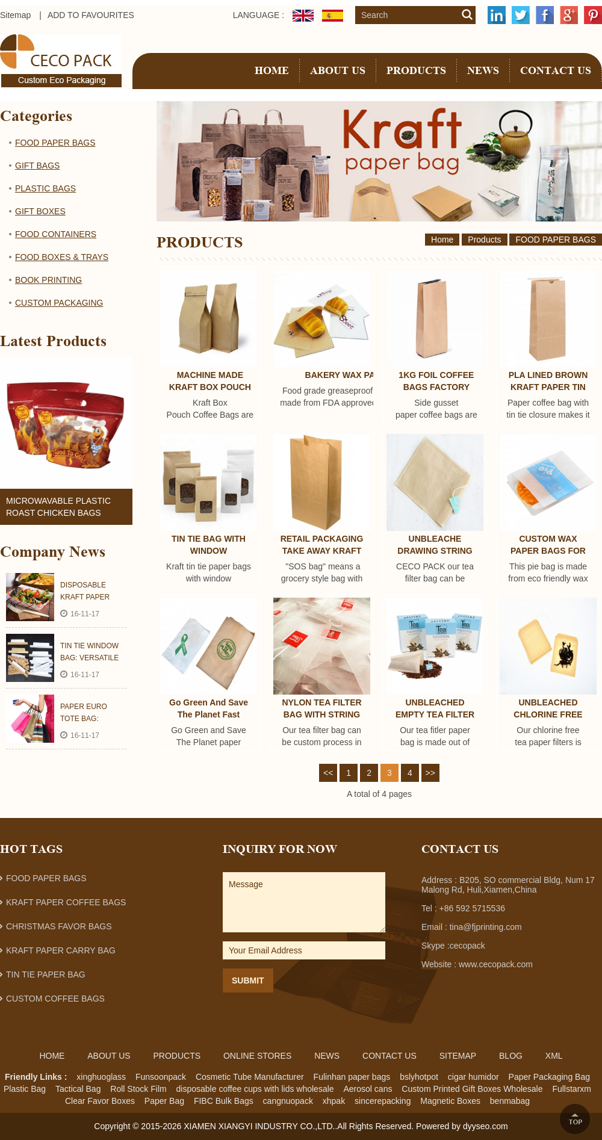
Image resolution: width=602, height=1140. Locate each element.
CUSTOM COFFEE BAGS (55, 998)
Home (272, 71)
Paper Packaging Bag (549, 1077)
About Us (337, 71)
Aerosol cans (367, 1089)
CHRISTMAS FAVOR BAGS (59, 926)
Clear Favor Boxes (100, 1101)
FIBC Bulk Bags (223, 1101)
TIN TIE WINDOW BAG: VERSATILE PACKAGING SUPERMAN (89, 653)
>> (430, 773)
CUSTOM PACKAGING (59, 303)
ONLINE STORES (257, 1056)
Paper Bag (164, 1101)
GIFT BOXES (40, 211)
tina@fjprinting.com (486, 927)
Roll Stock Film (138, 1089)
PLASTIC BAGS (45, 188)
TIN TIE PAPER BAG (45, 974)
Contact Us (389, 1056)
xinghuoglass (101, 1077)
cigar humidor (473, 1077)
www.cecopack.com (496, 964)
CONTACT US (555, 71)
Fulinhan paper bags (352, 1077)
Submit (248, 980)
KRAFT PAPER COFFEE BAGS (66, 902)
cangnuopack (288, 1101)
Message (304, 902)
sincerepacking (383, 1101)
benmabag (510, 1101)
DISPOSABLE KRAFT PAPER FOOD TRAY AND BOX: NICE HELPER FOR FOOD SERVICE (89, 592)
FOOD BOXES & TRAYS (61, 257)
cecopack (467, 945)
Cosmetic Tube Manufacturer (250, 1077)
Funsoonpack (160, 1077)
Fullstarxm (571, 1089)
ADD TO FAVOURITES (91, 15)
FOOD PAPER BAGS (55, 142)
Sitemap (15, 15)
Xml (554, 1056)
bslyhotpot (419, 1077)
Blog (511, 1056)
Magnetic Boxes (450, 1101)
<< (328, 773)
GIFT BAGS (37, 165)
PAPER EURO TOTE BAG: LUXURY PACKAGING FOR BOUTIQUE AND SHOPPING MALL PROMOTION (90, 713)
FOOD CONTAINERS (55, 234)
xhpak (334, 1101)
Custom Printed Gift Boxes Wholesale (472, 1089)
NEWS (483, 71)
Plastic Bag (25, 1089)
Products (416, 71)
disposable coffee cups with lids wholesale (255, 1089)
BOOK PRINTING (48, 280)
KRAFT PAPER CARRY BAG (61, 950)
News (327, 1056)
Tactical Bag (78, 1089)
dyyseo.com (485, 1126)
